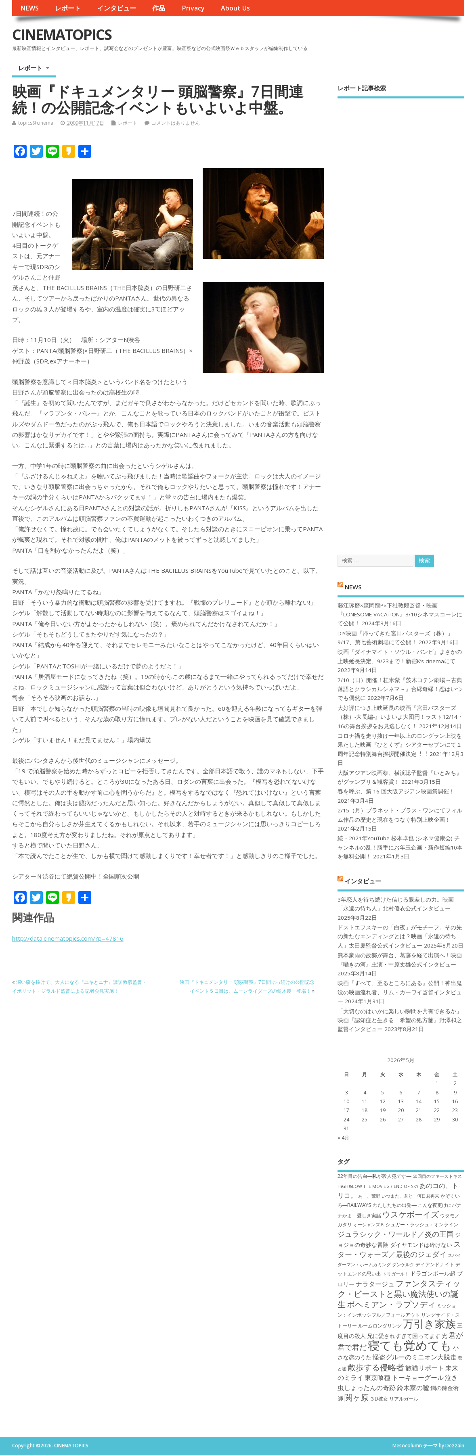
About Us (235, 8)
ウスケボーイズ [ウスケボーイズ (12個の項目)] (410, 1214)
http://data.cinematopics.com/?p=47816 (68, 938)
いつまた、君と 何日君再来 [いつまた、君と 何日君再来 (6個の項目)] (410, 1196)
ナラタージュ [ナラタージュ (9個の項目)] (375, 1284)
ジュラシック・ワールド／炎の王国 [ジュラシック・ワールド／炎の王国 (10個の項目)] (396, 1234)
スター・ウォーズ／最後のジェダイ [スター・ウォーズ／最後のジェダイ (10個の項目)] (399, 1249)
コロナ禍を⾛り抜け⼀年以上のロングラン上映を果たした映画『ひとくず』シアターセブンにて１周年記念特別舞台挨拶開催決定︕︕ (400, 745)
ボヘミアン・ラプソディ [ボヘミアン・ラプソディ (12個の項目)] (391, 1304)
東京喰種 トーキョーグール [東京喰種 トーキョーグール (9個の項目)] (404, 1377)
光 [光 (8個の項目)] (444, 1336)
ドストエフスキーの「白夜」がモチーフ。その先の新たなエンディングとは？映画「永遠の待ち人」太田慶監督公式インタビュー (400, 936)
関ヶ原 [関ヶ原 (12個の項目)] (356, 1397)
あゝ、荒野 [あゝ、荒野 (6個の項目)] (369, 1196)
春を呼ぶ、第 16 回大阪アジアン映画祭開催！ (396, 791)
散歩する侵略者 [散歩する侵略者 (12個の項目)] (376, 1367)
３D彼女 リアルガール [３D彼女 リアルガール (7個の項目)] (394, 1398)
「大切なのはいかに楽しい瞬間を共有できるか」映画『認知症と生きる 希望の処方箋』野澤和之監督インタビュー (400, 1020)
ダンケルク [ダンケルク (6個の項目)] (403, 1264)
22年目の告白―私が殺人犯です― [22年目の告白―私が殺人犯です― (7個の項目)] (374, 1176)
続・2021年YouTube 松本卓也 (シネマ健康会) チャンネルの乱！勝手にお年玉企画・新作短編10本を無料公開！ (400, 847)
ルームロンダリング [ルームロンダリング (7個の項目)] (380, 1325)
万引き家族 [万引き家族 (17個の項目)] (429, 1324)
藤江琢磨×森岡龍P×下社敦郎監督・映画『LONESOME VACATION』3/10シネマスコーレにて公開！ (400, 614)
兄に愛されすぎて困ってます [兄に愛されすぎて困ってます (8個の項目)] (403, 1336)
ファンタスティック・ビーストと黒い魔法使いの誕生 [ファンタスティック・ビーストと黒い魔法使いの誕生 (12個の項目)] (399, 1294)
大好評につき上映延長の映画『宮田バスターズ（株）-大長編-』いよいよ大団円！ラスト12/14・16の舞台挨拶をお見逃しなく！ (400, 717)
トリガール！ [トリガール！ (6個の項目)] (395, 1274)
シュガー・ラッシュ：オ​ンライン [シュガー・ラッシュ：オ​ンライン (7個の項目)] (422, 1224)
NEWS (29, 8)
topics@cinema (35, 122)
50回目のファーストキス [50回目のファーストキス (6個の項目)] (437, 1176)
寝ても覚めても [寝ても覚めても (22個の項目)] (410, 1345)
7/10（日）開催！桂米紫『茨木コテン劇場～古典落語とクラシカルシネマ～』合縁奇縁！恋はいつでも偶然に (400, 689)
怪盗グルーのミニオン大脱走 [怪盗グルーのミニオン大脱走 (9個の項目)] (415, 1357)
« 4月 (343, 1137)
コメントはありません (175, 122)
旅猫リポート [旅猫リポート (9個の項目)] (424, 1367)
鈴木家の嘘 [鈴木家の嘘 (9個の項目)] (413, 1387)
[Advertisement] (401, 319)
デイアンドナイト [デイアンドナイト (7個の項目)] (434, 1264)
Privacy (193, 8)
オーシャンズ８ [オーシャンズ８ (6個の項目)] (368, 1224)
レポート (68, 8)
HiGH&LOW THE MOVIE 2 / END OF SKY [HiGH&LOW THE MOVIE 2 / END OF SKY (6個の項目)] (378, 1186)
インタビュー (116, 8)
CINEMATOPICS (61, 34)
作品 (158, 8)
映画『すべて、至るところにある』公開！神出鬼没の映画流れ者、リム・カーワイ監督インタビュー (400, 992)
